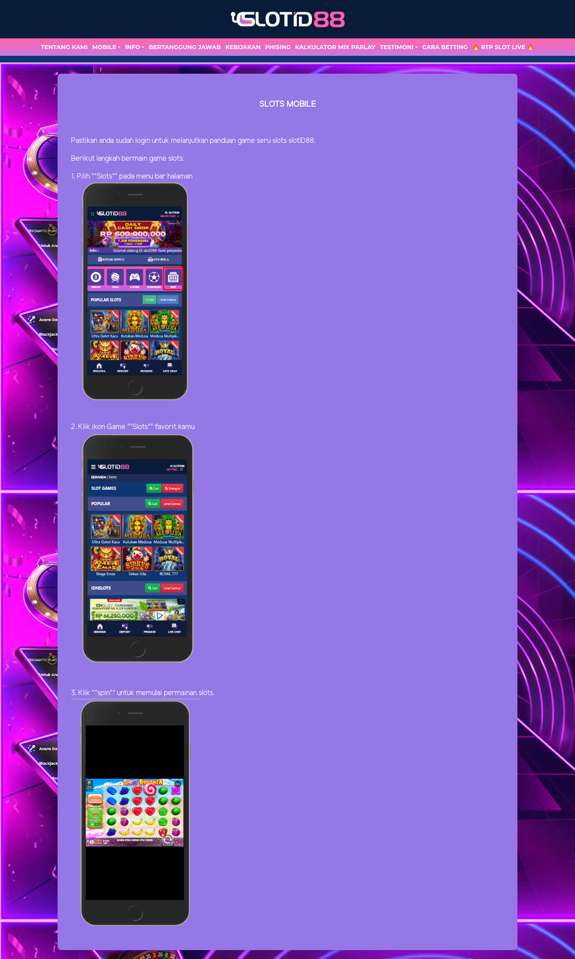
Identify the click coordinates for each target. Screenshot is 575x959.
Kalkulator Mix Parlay (335, 46)
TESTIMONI (396, 46)
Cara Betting (445, 46)
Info (132, 46)
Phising (278, 46)
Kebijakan (243, 46)
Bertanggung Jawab (185, 46)
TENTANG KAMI (64, 46)
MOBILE (104, 46)
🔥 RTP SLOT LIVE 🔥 (503, 46)
